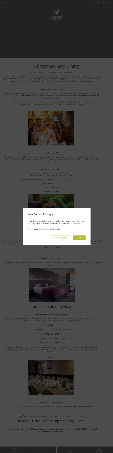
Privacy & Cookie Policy (40, 229)
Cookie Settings (60, 238)
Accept (79, 238)
